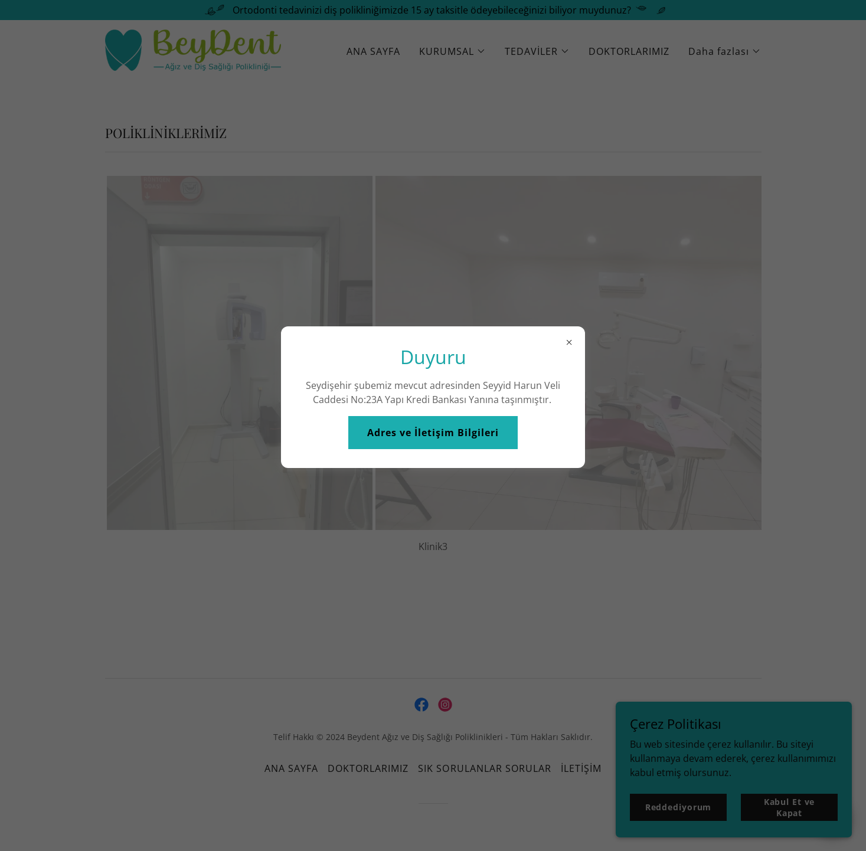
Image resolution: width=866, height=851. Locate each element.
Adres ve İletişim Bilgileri (433, 432)
